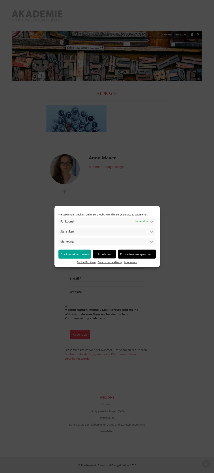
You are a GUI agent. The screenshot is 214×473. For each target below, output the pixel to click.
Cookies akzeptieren (75, 254)
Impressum (130, 262)
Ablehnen (104, 254)
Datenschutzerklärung (109, 262)
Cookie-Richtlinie (86, 262)
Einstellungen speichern (137, 254)
